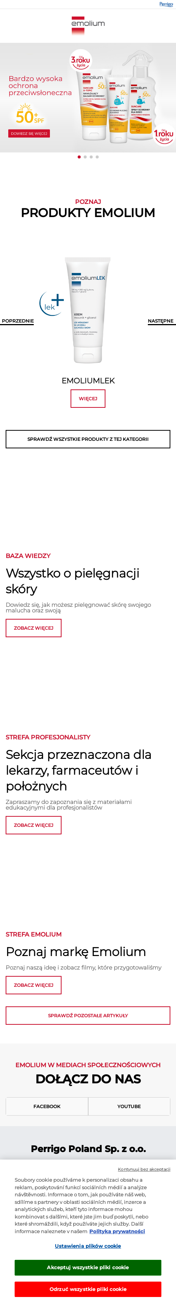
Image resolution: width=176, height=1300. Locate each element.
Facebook (46, 1106)
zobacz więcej (33, 628)
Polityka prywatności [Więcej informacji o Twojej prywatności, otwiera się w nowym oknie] (117, 1234)
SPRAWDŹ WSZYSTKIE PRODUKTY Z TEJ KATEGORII (88, 439)
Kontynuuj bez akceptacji (144, 1171)
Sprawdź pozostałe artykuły (88, 1015)
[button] (79, 156)
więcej (88, 398)
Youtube (129, 1106)
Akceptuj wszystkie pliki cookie (88, 1270)
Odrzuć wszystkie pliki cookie (88, 1291)
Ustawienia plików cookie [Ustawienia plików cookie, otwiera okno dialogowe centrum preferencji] (88, 1248)
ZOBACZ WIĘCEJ (33, 825)
